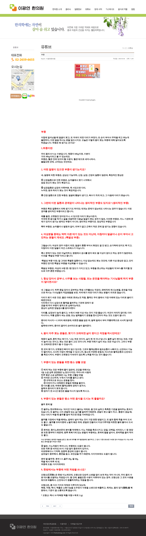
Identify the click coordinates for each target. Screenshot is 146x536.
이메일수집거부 (76, 524)
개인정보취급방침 (49, 524)
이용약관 (63, 524)
